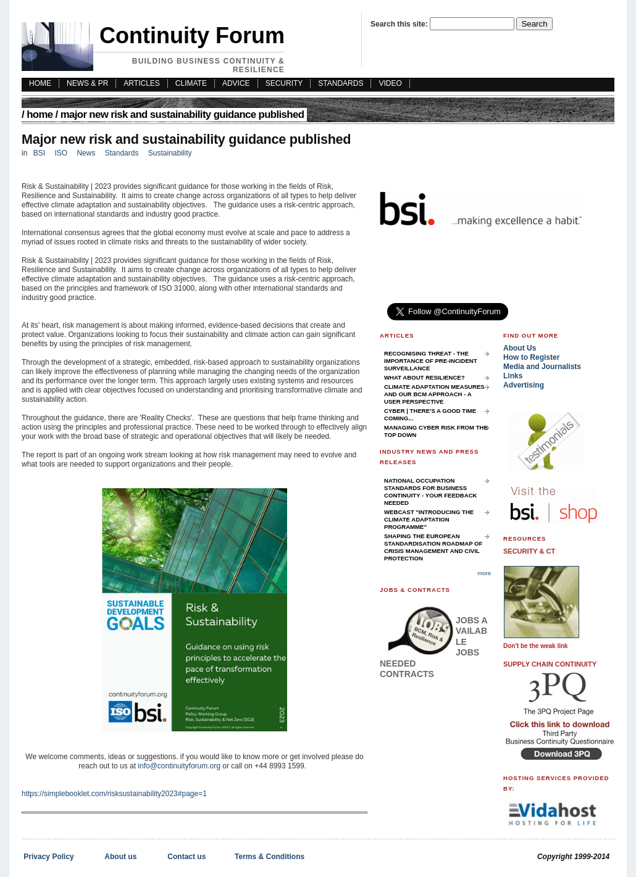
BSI (39, 153)
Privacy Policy (48, 856)
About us (120, 856)
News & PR (87, 83)
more (484, 573)
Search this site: (400, 24)
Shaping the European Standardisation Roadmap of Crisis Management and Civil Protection (433, 547)
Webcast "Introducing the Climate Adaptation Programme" (429, 519)
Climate (191, 83)
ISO (60, 153)
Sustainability (170, 153)
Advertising (523, 385)
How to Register (531, 357)
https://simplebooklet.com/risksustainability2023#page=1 (114, 793)
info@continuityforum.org (179, 766)
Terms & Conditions (269, 856)
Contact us (186, 856)
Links (512, 376)
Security (284, 83)
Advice (236, 83)
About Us (519, 348)
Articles (141, 83)
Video (390, 83)
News (86, 153)
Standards (340, 83)
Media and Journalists (542, 366)
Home (39, 114)
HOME (40, 83)
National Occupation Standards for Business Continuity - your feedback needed (430, 491)
